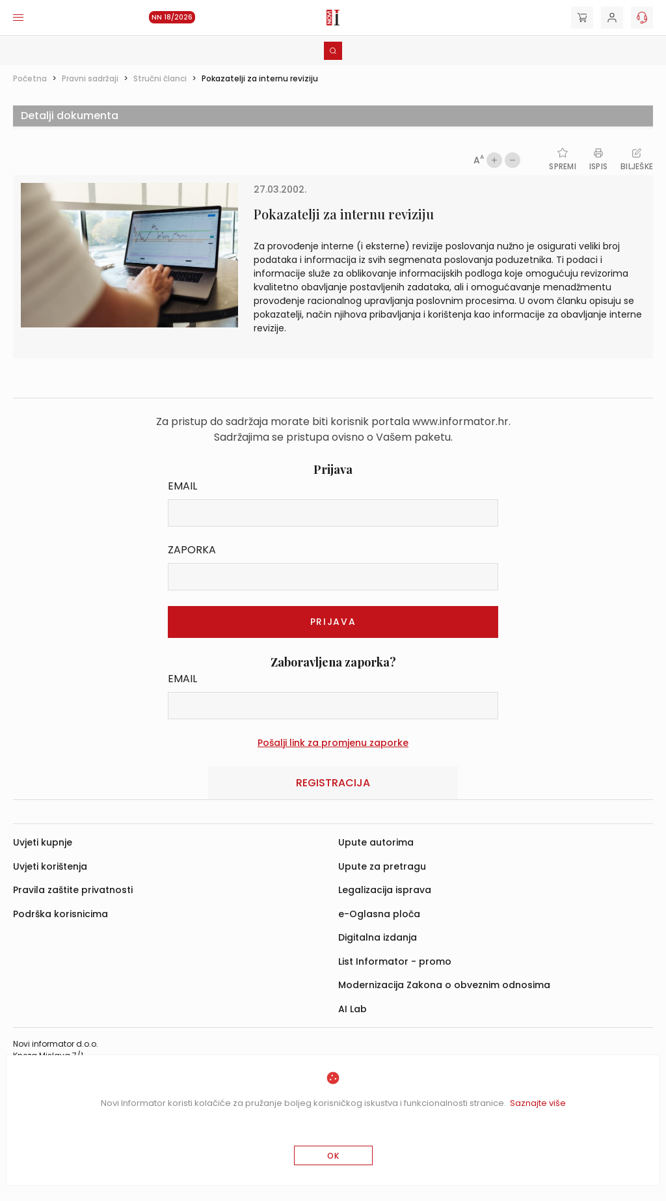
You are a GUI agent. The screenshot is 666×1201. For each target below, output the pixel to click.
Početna (30, 78)
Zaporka (192, 549)
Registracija (333, 782)
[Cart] (582, 18)
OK (333, 1155)
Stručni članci (160, 78)
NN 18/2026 (172, 17)
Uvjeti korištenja (50, 866)
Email (182, 485)
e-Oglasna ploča (379, 913)
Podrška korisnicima (60, 913)
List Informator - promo (394, 961)
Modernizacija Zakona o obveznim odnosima (444, 984)
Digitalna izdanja (377, 937)
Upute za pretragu (382, 866)
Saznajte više (538, 1103)
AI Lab (352, 1008)
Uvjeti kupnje (42, 842)
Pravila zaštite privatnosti (73, 889)
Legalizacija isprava (384, 889)
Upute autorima (376, 842)
